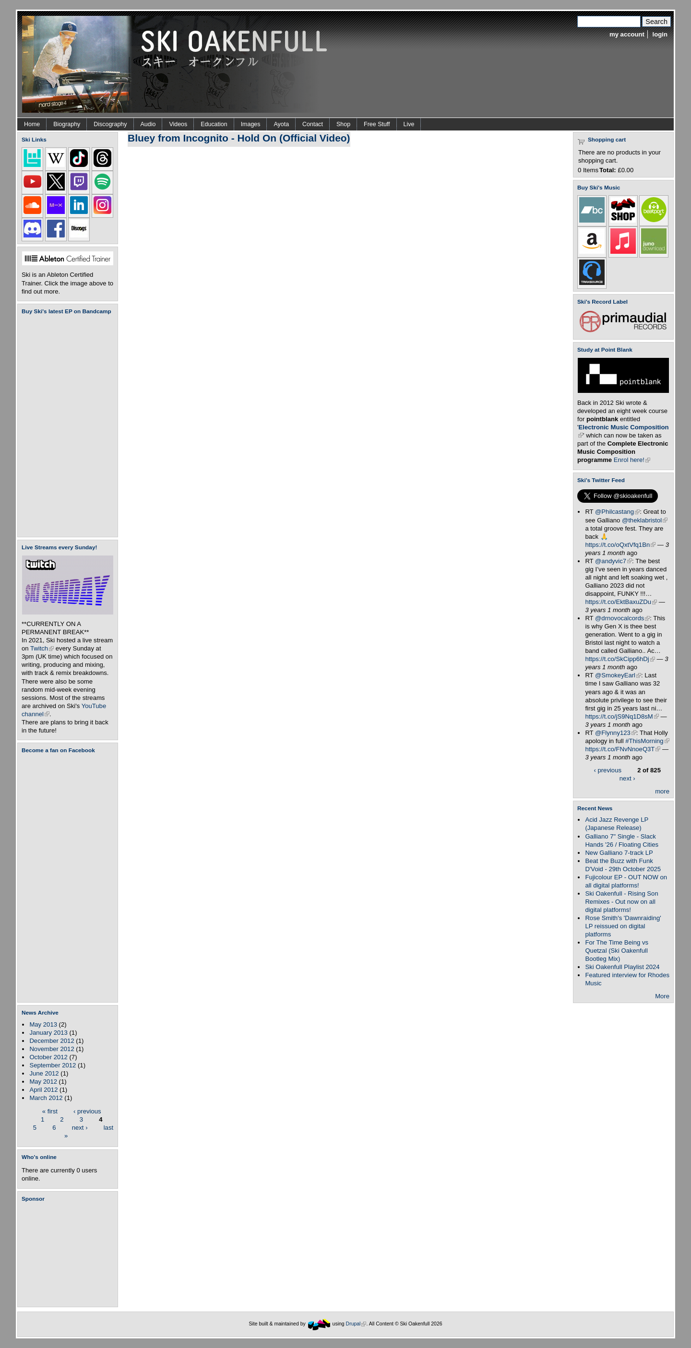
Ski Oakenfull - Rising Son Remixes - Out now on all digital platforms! (621, 901)
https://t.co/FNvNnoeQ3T (622, 749)
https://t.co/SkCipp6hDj (620, 658)
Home (32, 124)
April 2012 (43, 1089)
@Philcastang (617, 511)
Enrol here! (632, 459)
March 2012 (45, 1097)
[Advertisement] (70, 1254)
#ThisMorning (647, 741)
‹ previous (87, 1110)
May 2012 (43, 1081)
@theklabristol (644, 520)
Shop (343, 124)
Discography (110, 124)
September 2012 (52, 1065)
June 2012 (44, 1073)
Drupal (356, 1323)
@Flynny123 (615, 732)
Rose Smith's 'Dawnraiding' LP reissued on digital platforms (623, 926)
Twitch (42, 648)
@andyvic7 (613, 561)
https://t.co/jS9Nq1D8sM (621, 716)
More (662, 996)
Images (251, 124)
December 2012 (51, 1040)
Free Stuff (377, 124)
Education (214, 124)
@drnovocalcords (622, 618)
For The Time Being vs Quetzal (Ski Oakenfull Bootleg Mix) (616, 950)
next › (80, 1127)
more (662, 791)
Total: (607, 170)
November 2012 (51, 1048)
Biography (66, 124)
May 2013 (43, 1024)
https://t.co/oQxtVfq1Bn (620, 544)
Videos (178, 124)
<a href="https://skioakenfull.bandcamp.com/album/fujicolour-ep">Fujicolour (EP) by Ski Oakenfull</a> (65, 425)
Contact (312, 124)
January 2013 (48, 1032)
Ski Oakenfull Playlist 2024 (622, 966)
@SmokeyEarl (618, 675)
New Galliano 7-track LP (619, 852)
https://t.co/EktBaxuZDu (621, 601)
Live (409, 124)
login (660, 34)
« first (50, 1110)
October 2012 (48, 1057)
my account (626, 34)
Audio (148, 124)
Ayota (281, 124)
